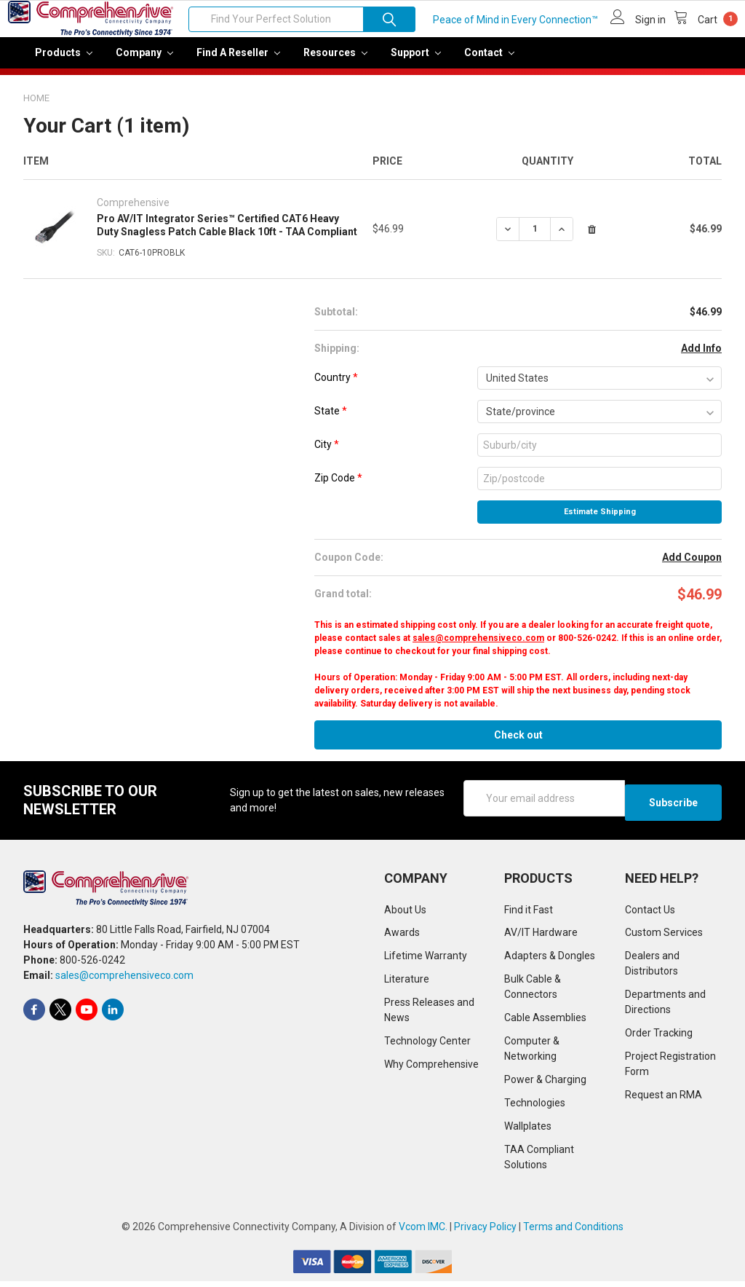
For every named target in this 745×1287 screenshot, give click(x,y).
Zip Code (338, 488)
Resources (335, 62)
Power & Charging (545, 1085)
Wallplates (527, 1132)
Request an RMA (663, 1100)
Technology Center (427, 1046)
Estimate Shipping (600, 522)
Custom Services (664, 938)
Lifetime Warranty (425, 961)
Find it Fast (528, 915)
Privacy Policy (485, 1232)
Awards (402, 938)
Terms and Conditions (573, 1232)
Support (416, 62)
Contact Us (650, 915)
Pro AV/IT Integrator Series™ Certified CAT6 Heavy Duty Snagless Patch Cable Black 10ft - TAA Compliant (227, 235)
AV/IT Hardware (541, 938)
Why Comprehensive (431, 1070)
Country (336, 387)
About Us (405, 915)
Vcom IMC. (423, 1232)
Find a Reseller (238, 62)
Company (144, 62)
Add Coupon (692, 567)
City (326, 454)
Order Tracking (659, 1038)
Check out (518, 745)
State (330, 421)
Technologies (534, 1108)
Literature (406, 985)
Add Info (701, 358)
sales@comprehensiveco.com (478, 648)
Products (63, 62)
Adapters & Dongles (549, 961)
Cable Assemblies (545, 1023)
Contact (489, 62)
